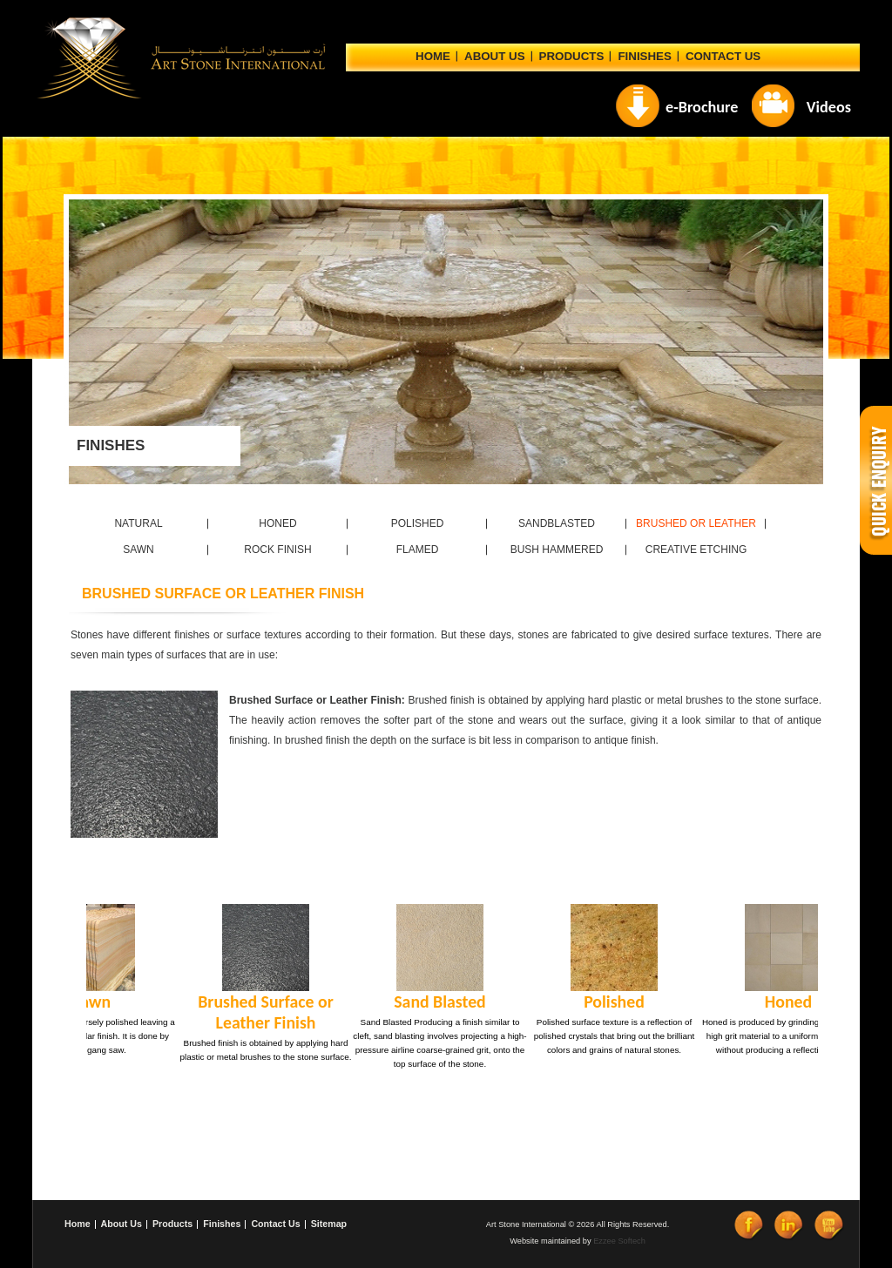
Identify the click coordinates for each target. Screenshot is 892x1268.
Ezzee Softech (619, 1241)
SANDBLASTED (556, 523)
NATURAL (138, 523)
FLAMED (417, 549)
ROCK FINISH (277, 549)
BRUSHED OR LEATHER (696, 523)
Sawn (86, 1001)
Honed (783, 1001)
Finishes (644, 56)
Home (433, 56)
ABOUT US (494, 56)
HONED (277, 523)
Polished (608, 1001)
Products (572, 56)
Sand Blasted (434, 1001)
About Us (121, 1223)
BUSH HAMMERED (557, 549)
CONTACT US (723, 56)
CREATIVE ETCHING (696, 549)
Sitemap (329, 1223)
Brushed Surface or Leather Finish (260, 1012)
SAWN (138, 549)
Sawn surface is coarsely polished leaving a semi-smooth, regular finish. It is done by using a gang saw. (86, 1036)
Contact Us (275, 1223)
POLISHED (417, 523)
